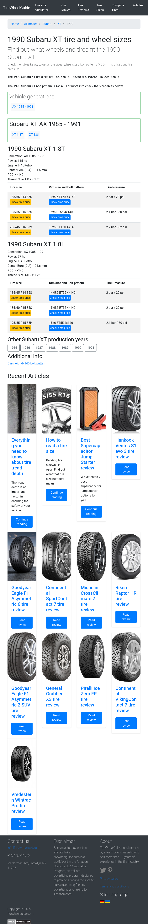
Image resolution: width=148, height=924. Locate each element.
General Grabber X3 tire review (54, 697)
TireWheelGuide (16, 7)
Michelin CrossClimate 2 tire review (89, 599)
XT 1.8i (34, 135)
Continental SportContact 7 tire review (56, 599)
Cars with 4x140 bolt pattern (27, 363)
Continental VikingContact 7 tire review (126, 699)
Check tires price (21, 202)
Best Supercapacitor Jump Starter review (90, 454)
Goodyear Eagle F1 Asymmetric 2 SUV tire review (21, 702)
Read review (126, 469)
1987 (39, 348)
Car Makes (65, 7)
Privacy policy (109, 878)
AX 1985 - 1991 (22, 106)
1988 (52, 348)
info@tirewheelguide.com (24, 848)
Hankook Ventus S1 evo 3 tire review (125, 448)
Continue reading (22, 522)
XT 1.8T (17, 135)
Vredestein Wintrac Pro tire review (21, 803)
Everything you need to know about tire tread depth (21, 456)
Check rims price (60, 202)
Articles (138, 5)
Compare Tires (118, 7)
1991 (90, 348)
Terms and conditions (114, 886)
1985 (13, 348)
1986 (26, 348)
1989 (65, 348)
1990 (78, 348)
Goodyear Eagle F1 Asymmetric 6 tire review (21, 599)
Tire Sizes (100, 7)
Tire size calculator (47, 7)
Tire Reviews (83, 7)
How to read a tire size (56, 445)
